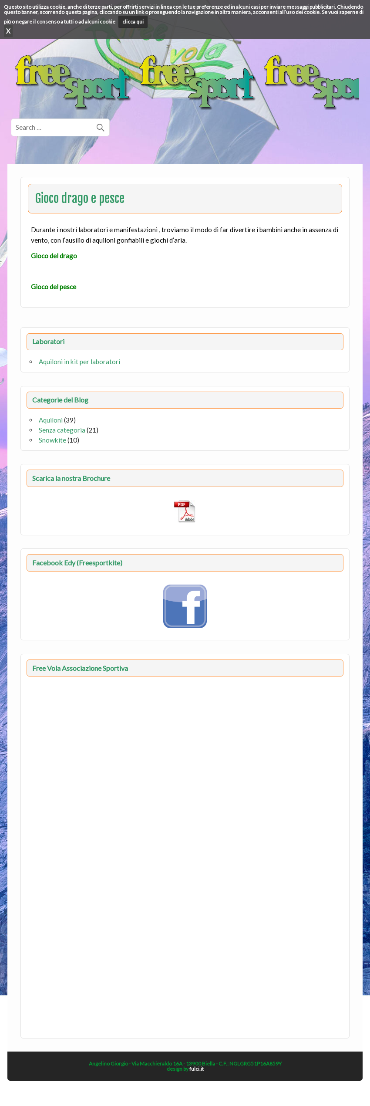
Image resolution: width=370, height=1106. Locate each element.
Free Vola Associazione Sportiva (80, 668)
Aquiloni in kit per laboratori (79, 361)
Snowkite (52, 440)
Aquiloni (51, 420)
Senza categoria (62, 430)
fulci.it (196, 1068)
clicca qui (133, 21)
